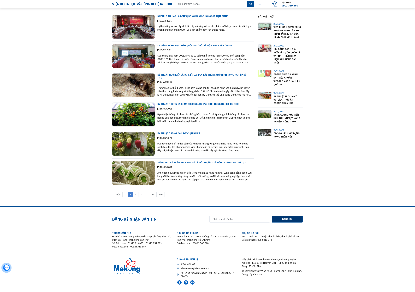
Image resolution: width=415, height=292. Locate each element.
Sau (161, 194)
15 (153, 194)
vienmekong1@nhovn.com (195, 268)
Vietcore (257, 274)
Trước (117, 194)
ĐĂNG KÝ (287, 219)
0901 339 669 (188, 263)
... (147, 194)
